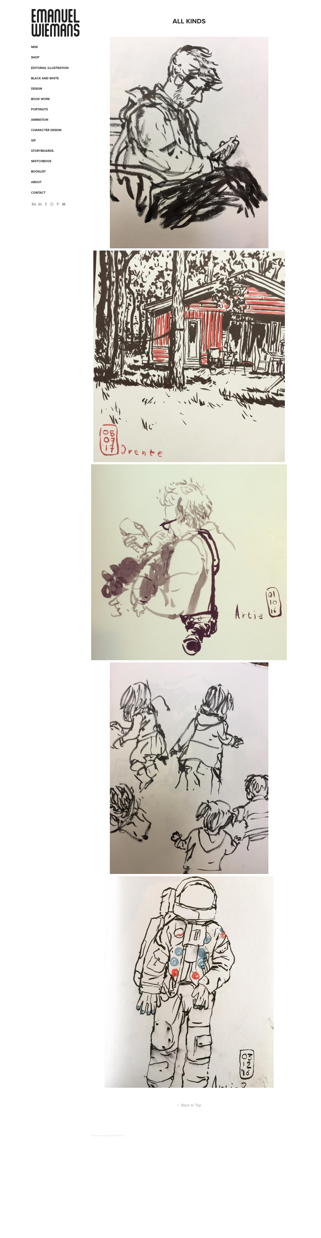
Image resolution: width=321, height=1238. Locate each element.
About (36, 182)
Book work (40, 99)
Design (36, 88)
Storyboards (42, 151)
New (34, 47)
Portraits (39, 109)
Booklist (38, 171)
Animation (39, 119)
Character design (46, 130)
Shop (35, 57)
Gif (33, 140)
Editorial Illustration (49, 68)
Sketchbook (41, 161)
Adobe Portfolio (115, 1135)
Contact (38, 192)
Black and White (45, 78)
